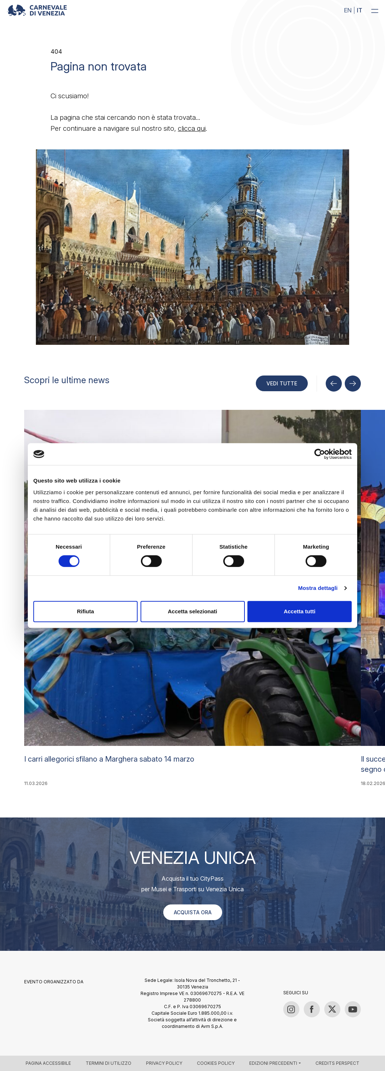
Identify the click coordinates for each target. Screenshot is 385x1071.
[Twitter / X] (332, 1009)
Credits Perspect (337, 1063)
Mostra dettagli (317, 588)
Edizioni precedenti (273, 1063)
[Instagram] (291, 1009)
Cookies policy (216, 1063)
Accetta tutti (299, 611)
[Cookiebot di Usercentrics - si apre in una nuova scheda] (320, 454)
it (359, 10)
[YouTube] (353, 1009)
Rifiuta (85, 611)
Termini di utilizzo (108, 1063)
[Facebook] (312, 1009)
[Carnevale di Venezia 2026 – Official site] (37, 10)
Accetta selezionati (192, 611)
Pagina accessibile (48, 1063)
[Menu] (374, 11)
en (348, 10)
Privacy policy (164, 1063)
